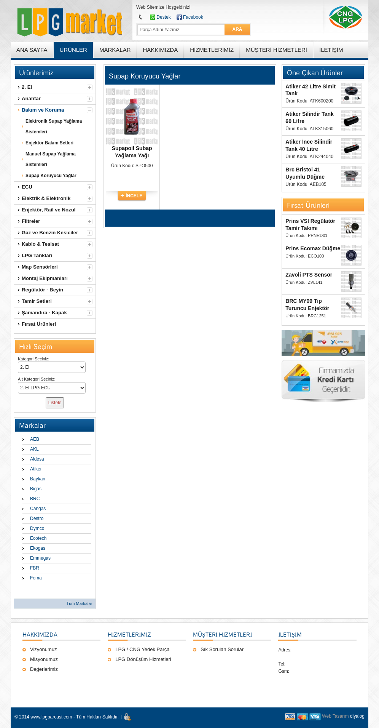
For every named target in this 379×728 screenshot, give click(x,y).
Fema (36, 578)
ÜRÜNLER (73, 49)
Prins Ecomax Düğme (312, 248)
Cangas (38, 508)
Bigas (35, 488)
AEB (34, 439)
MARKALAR (115, 49)
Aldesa (37, 459)
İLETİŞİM (289, 634)
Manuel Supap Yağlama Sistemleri (50, 159)
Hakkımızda (39, 634)
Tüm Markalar (79, 603)
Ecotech (38, 538)
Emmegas (40, 558)
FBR (34, 568)
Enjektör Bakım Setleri (49, 143)
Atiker (36, 469)
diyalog (357, 716)
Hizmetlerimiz (129, 634)
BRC (35, 498)
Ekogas (37, 548)
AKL (34, 449)
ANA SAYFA (31, 49)
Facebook (193, 17)
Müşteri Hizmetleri (222, 634)
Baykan (37, 479)
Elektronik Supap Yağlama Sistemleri (53, 126)
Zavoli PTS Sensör (308, 275)
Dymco (37, 528)
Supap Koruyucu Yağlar (50, 175)
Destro (36, 518)
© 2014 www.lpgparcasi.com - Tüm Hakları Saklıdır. (66, 717)
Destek (163, 17)
